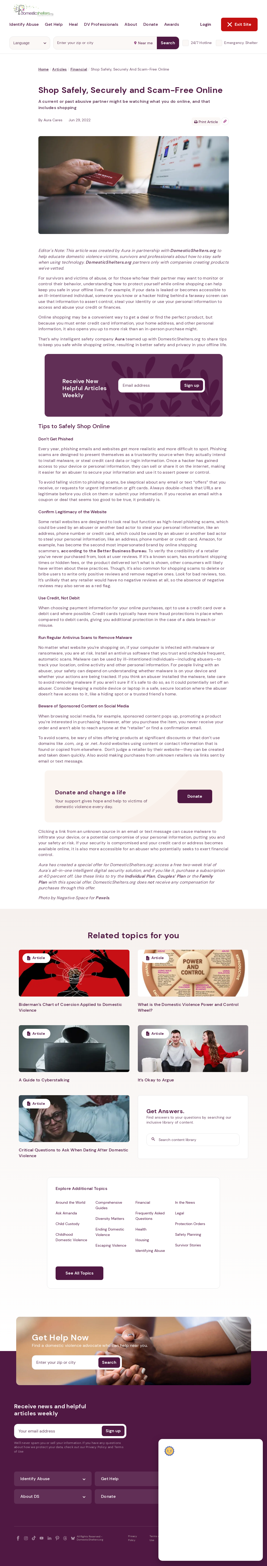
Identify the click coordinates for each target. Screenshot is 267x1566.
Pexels (102, 898)
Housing (142, 1240)
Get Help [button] (54, 24)
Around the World (70, 1202)
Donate (194, 796)
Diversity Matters (110, 1218)
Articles (59, 69)
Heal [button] (73, 24)
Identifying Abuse (150, 1250)
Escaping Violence (111, 1245)
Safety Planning (188, 1234)
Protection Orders (190, 1223)
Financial (78, 69)
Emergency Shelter (241, 42)
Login (205, 24)
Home (43, 69)
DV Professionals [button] (101, 24)
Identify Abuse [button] (24, 24)
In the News (185, 1202)
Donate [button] (150, 24)
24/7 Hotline (201, 42)
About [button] (130, 24)
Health (140, 1229)
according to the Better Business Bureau (103, 551)
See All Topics (79, 1273)
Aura (119, 339)
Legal (179, 1213)
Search (168, 43)
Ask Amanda (66, 1213)
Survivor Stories (188, 1245)
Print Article (206, 121)
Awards (171, 24)
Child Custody (68, 1223)
